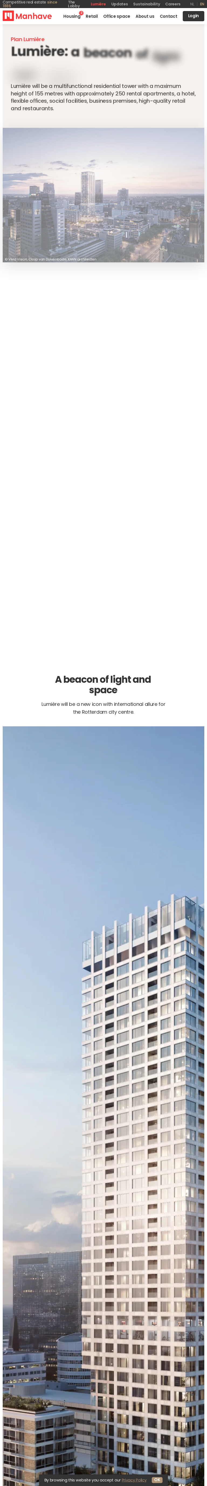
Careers (173, 4)
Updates (119, 4)
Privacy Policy (134, 1480)
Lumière (98, 4)
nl (192, 4)
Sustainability (146, 4)
